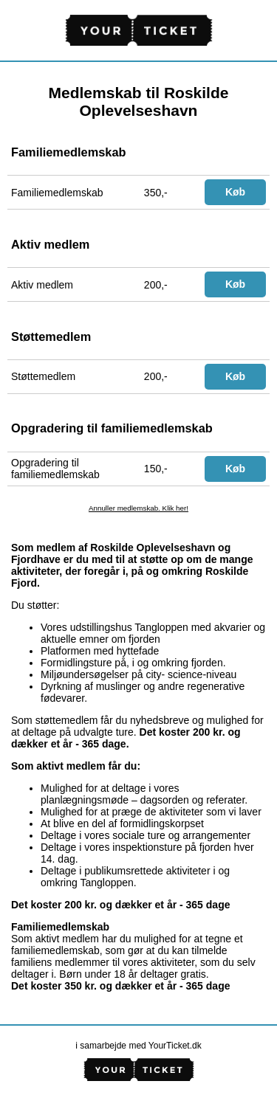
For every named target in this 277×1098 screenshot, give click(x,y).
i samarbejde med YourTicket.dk (138, 1045)
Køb (235, 192)
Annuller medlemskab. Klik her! (138, 508)
